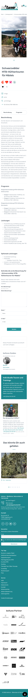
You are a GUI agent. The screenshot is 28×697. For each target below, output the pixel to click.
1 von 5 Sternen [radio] (1, 288)
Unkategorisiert (9, 14)
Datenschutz (4, 585)
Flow (2, 573)
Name (3, 310)
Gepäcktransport (6, 557)
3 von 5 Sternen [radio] (4, 288)
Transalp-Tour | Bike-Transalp (9, 566)
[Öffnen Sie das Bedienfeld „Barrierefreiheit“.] (24, 694)
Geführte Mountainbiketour (8, 555)
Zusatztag (4, 568)
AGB (2, 580)
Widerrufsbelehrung (6, 591)
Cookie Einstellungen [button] (7, 598)
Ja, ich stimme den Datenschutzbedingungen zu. (14, 540)
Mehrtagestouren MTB (7, 559)
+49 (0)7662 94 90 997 (9, 396)
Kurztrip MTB (4, 562)
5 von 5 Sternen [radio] (7, 288)
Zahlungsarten (5, 593)
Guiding (3, 564)
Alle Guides (6, 367)
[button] (22, 6)
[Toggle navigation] (25, 6)
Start (2, 14)
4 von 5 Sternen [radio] (6, 288)
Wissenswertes (5, 589)
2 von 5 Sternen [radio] (3, 288)
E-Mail (3, 318)
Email (2, 534)
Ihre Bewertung (6, 286)
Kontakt (3, 587)
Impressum (4, 582)
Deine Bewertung (6, 290)
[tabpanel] (14, 36)
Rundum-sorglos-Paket (7, 553)
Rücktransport (5, 570)
